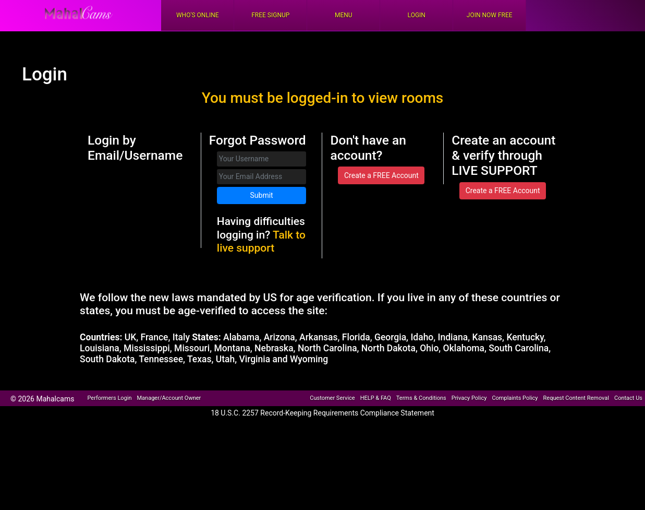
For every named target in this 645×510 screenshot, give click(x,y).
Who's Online (197, 15)
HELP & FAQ (375, 398)
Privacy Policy (469, 398)
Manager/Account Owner (169, 398)
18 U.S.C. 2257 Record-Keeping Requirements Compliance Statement (322, 413)
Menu (343, 15)
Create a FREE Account (381, 175)
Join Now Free (490, 15)
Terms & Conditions (421, 398)
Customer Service (332, 398)
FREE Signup (270, 15)
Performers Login (109, 398)
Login (416, 15)
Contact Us (628, 398)
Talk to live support (261, 241)
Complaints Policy (515, 398)
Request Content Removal (576, 398)
